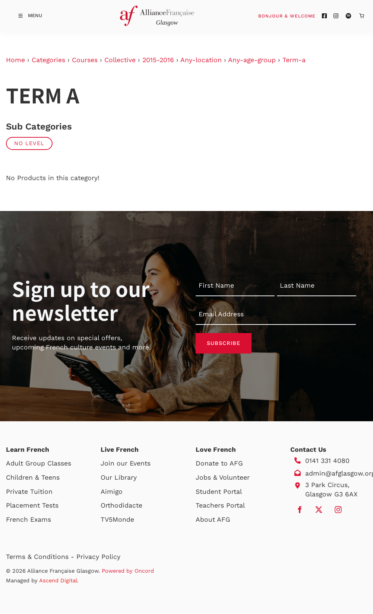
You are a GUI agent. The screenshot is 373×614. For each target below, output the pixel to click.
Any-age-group (252, 60)
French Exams (28, 519)
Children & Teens (33, 477)
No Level (29, 143)
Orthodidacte (121, 505)
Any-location (201, 60)
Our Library (119, 477)
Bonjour (301, 16)
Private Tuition (29, 491)
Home (15, 60)
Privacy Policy (98, 556)
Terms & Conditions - (41, 556)
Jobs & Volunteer (223, 477)
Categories (48, 60)
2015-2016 (158, 60)
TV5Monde (117, 519)
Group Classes (48, 463)
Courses (85, 60)
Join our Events (126, 463)
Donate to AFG (219, 463)
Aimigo (112, 491)
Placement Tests (32, 505)
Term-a (294, 60)
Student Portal (219, 491)
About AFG (213, 519)
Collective (120, 60)
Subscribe (223, 343)
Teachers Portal (220, 505)
